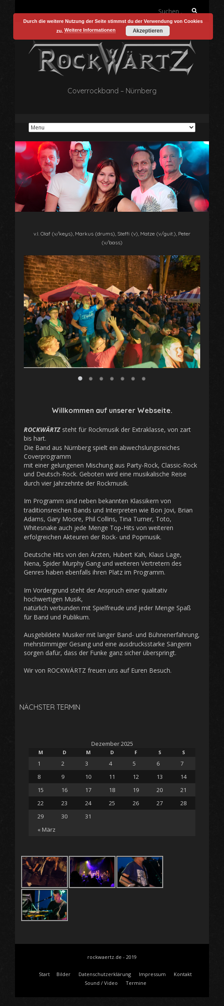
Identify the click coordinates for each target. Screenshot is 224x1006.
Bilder (63, 974)
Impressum (152, 974)
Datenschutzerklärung (104, 974)
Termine (136, 983)
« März (46, 829)
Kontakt (183, 974)
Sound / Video (101, 983)
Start (44, 974)
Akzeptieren (148, 31)
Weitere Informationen (90, 30)
